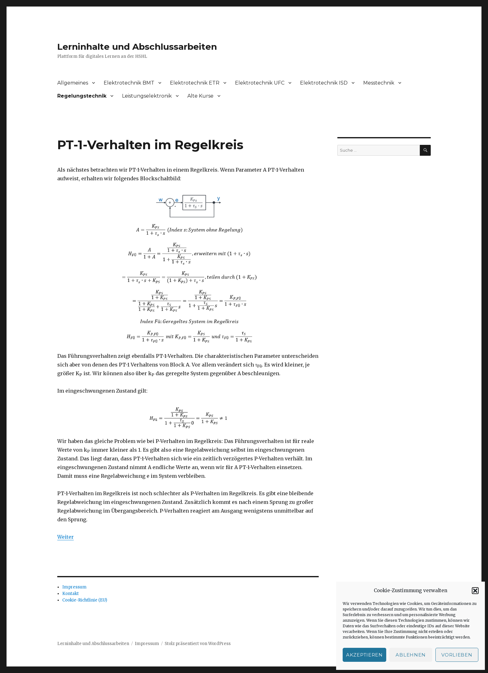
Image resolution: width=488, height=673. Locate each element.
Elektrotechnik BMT (129, 83)
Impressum (74, 587)
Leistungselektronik (147, 96)
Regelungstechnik (81, 96)
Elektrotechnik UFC (259, 83)
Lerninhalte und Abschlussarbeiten (137, 46)
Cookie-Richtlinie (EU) (84, 600)
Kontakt (70, 593)
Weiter (65, 537)
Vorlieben (456, 655)
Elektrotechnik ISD (324, 83)
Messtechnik (378, 83)
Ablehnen (411, 655)
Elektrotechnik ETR (194, 83)
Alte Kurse (200, 96)
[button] (475, 591)
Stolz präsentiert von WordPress (198, 643)
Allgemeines (72, 83)
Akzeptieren (364, 655)
